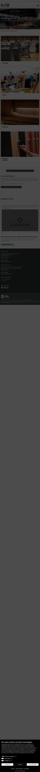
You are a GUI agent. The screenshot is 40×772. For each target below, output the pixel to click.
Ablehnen (7, 764)
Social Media (7, 758)
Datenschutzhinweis (19, 768)
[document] (20, 748)
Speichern (20, 764)
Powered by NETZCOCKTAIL (20, 770)
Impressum (13, 768)
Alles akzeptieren (33, 764)
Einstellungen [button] (26, 768)
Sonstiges (6, 760)
